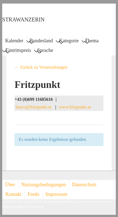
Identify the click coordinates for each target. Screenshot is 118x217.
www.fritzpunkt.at (75, 107)
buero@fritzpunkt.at (33, 107)
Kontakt (13, 194)
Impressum (56, 194)
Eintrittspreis (18, 51)
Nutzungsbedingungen (43, 184)
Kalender (14, 40)
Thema (92, 41)
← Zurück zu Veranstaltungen (41, 67)
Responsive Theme (56, 206)
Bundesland (41, 41)
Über (10, 184)
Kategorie (69, 41)
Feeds (33, 194)
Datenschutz (84, 184)
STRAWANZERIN (23, 19)
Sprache (45, 51)
